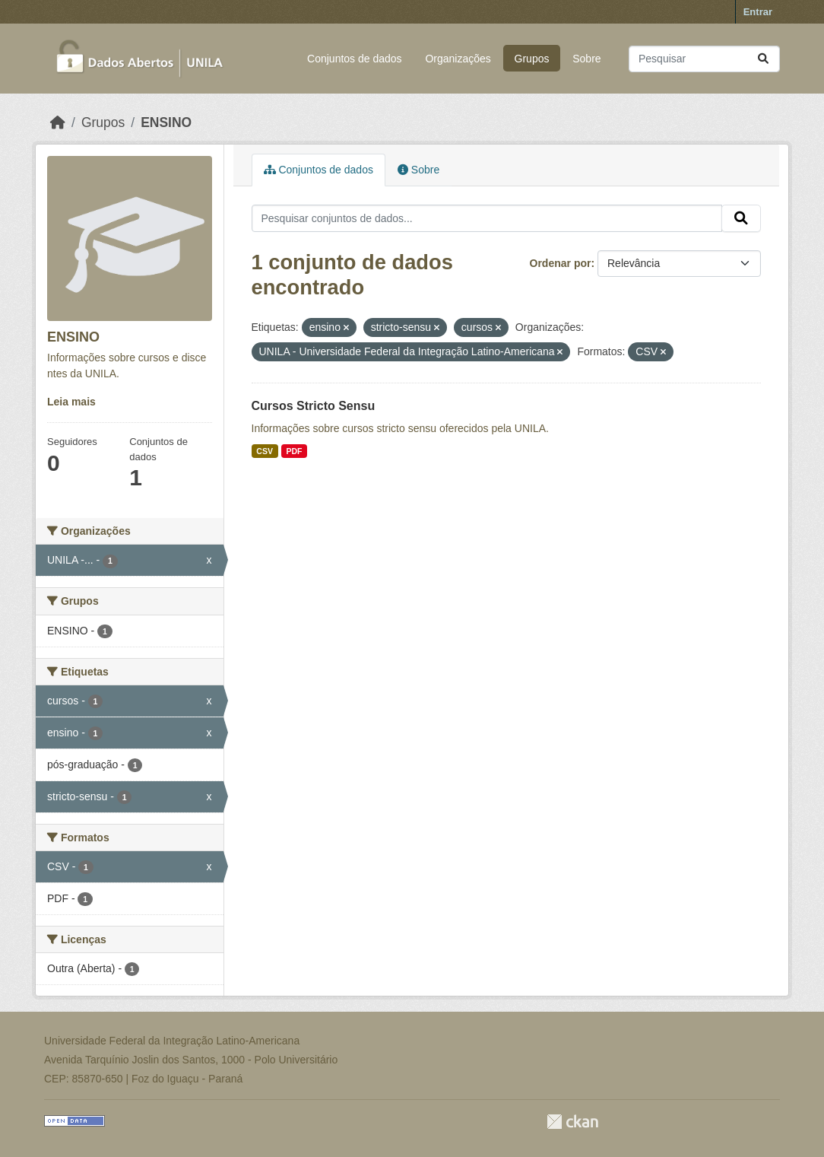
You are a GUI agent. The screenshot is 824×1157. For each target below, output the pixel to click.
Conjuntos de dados (354, 58)
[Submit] (763, 59)
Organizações (457, 58)
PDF (294, 451)
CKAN (572, 1122)
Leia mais (71, 402)
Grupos (532, 58)
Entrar (757, 11)
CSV (264, 451)
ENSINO (166, 122)
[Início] (57, 122)
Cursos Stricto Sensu (314, 405)
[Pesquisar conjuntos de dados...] (704, 59)
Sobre (586, 58)
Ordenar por (560, 263)
